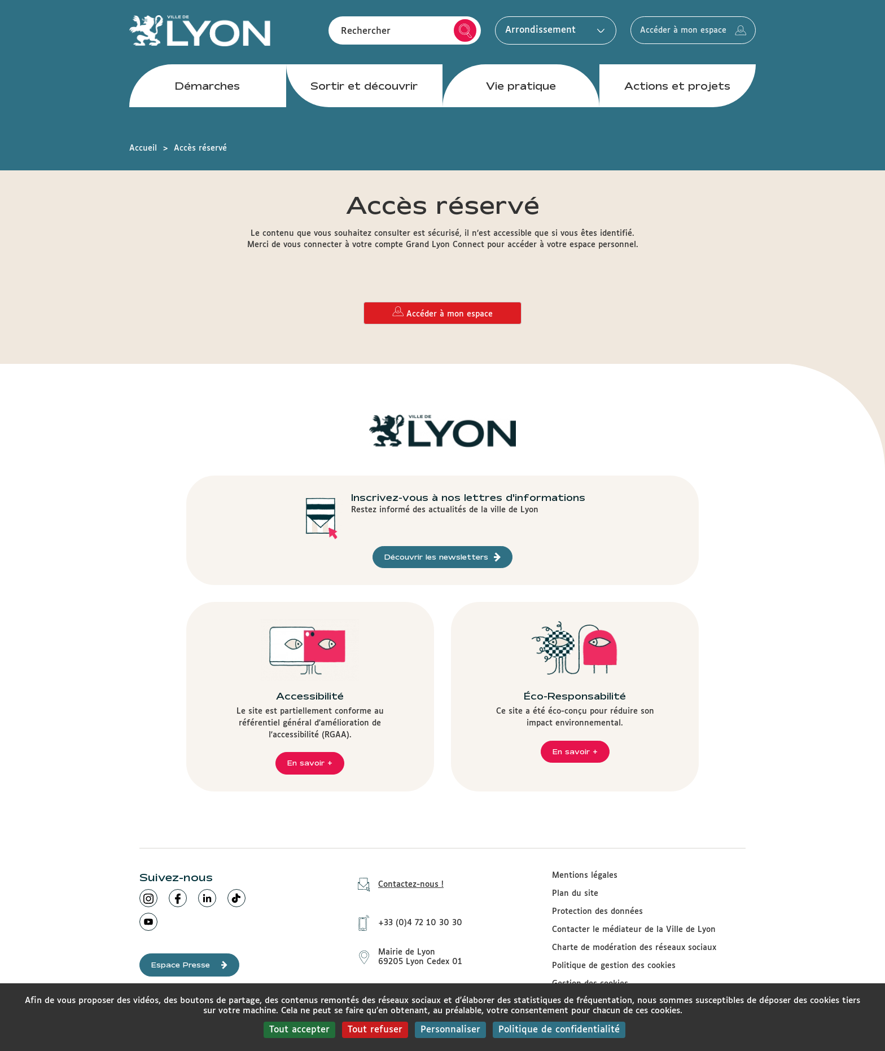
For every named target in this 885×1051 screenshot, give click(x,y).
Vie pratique (521, 89)
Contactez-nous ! (397, 885)
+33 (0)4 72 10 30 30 (406, 921)
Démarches (207, 89)
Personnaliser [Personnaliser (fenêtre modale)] (450, 1030)
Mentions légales (584, 876)
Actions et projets (677, 89)
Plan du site (575, 894)
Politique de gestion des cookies (614, 966)
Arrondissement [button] (538, 32)
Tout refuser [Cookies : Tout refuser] (375, 1030)
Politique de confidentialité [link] (559, 1030)
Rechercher (451, 33)
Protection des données (597, 912)
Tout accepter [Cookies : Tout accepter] (299, 1030)
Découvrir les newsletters (442, 557)
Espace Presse (189, 965)
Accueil (143, 148)
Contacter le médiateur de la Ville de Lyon (634, 930)
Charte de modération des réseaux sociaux (634, 948)
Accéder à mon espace (686, 33)
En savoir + (309, 763)
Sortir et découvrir (364, 89)
